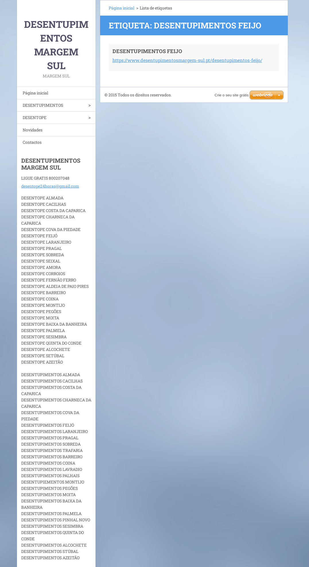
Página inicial (35, 93)
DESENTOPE (34, 117)
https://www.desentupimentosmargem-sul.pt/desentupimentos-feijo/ (187, 60)
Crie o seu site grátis (232, 95)
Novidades (32, 130)
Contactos (32, 142)
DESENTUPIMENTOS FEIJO (147, 51)
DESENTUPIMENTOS (43, 105)
